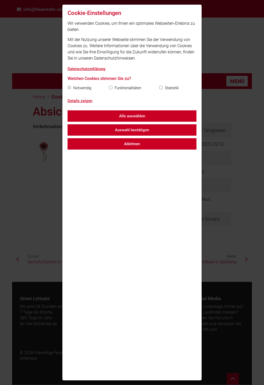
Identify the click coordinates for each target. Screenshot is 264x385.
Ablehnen (132, 144)
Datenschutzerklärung (86, 69)
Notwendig (82, 88)
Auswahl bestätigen (132, 130)
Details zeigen (80, 101)
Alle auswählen (132, 116)
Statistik (172, 88)
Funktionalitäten (128, 88)
